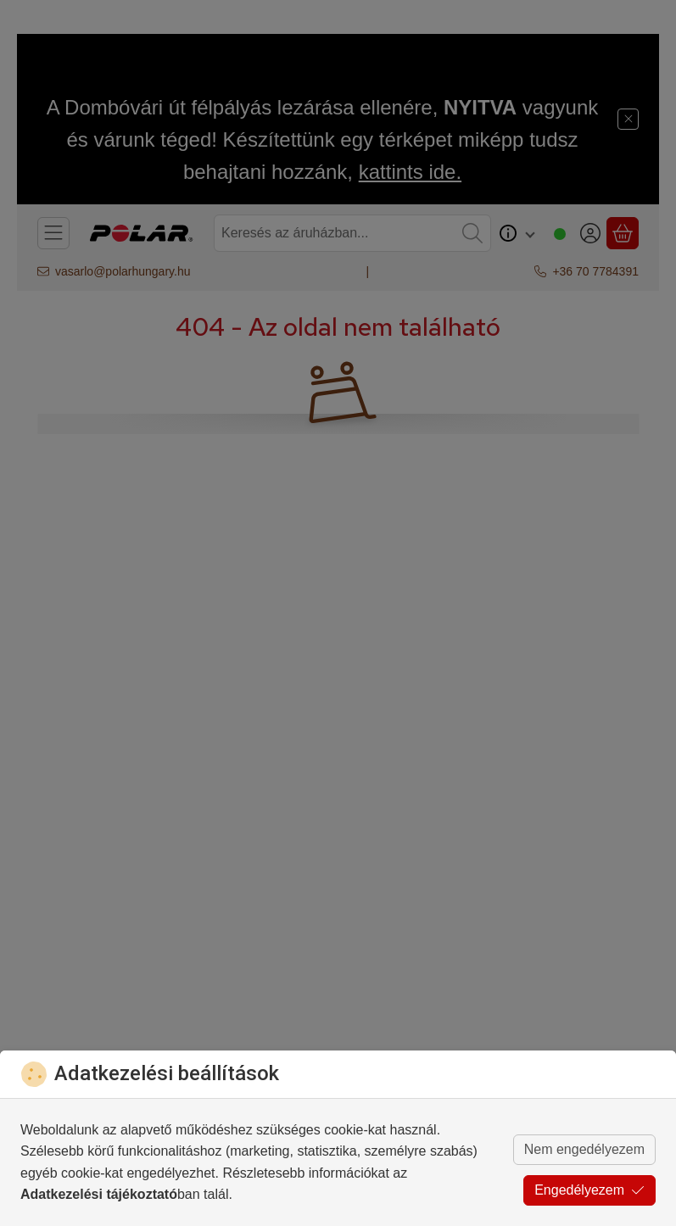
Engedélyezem (589, 1190)
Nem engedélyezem (584, 1149)
